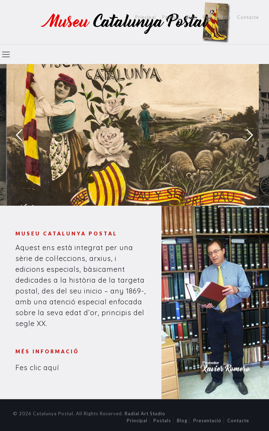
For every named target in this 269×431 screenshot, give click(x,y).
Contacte (248, 17)
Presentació (217, 17)
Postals (171, 17)
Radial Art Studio (145, 413)
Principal (145, 17)
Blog (191, 17)
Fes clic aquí (37, 367)
